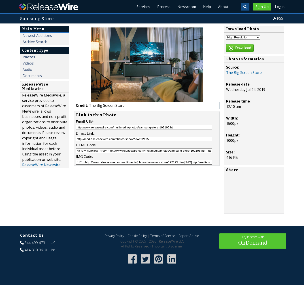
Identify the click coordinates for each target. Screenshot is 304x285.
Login (280, 6)
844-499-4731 (36, 242)
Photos (29, 56)
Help (207, 6)
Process (163, 6)
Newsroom (186, 6)
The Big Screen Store (244, 72)
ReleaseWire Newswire (41, 164)
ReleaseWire (48, 6)
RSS (280, 18)
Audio (27, 69)
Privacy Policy (114, 236)
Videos (28, 63)
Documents (32, 75)
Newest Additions (37, 35)
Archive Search (35, 41)
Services (143, 6)
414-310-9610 (36, 249)
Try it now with (252, 241)
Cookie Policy (137, 236)
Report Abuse (189, 236)
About (223, 6)
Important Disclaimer (167, 246)
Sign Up (262, 6)
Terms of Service (162, 236)
